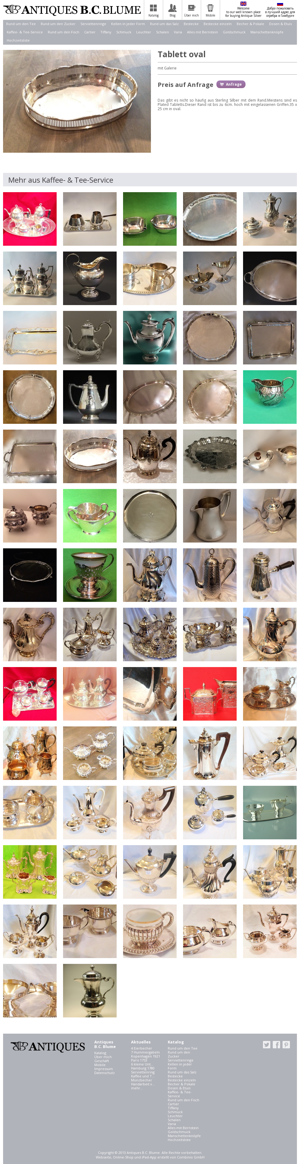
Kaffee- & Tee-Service (25, 32)
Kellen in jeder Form (128, 23)
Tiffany (105, 32)
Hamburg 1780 (143, 1068)
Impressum (103, 1068)
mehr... (137, 1088)
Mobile (100, 1064)
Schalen (162, 32)
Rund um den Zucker (58, 23)
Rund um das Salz (164, 23)
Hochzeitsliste (18, 40)
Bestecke (191, 23)
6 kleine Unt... (142, 1064)
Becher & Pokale (250, 23)
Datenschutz (104, 1072)
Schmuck (123, 32)
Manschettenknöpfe (266, 32)
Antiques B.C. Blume (72, 10)
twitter (266, 1044)
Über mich (103, 1056)
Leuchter (143, 32)
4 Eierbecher (141, 1048)
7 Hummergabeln (145, 1052)
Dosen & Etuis (280, 23)
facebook (276, 1044)
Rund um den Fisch (63, 32)
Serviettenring (143, 1072)
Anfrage (234, 84)
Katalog (100, 1052)
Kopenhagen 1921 (145, 1056)
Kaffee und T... (143, 1076)
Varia (178, 32)
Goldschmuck (234, 32)
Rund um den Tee (21, 23)
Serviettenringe (93, 23)
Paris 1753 (139, 1060)
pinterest (286, 1044)
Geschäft (101, 1060)
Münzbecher (141, 1080)
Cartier (90, 32)
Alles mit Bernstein (202, 32)
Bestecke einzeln (218, 23)
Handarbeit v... (143, 1084)
